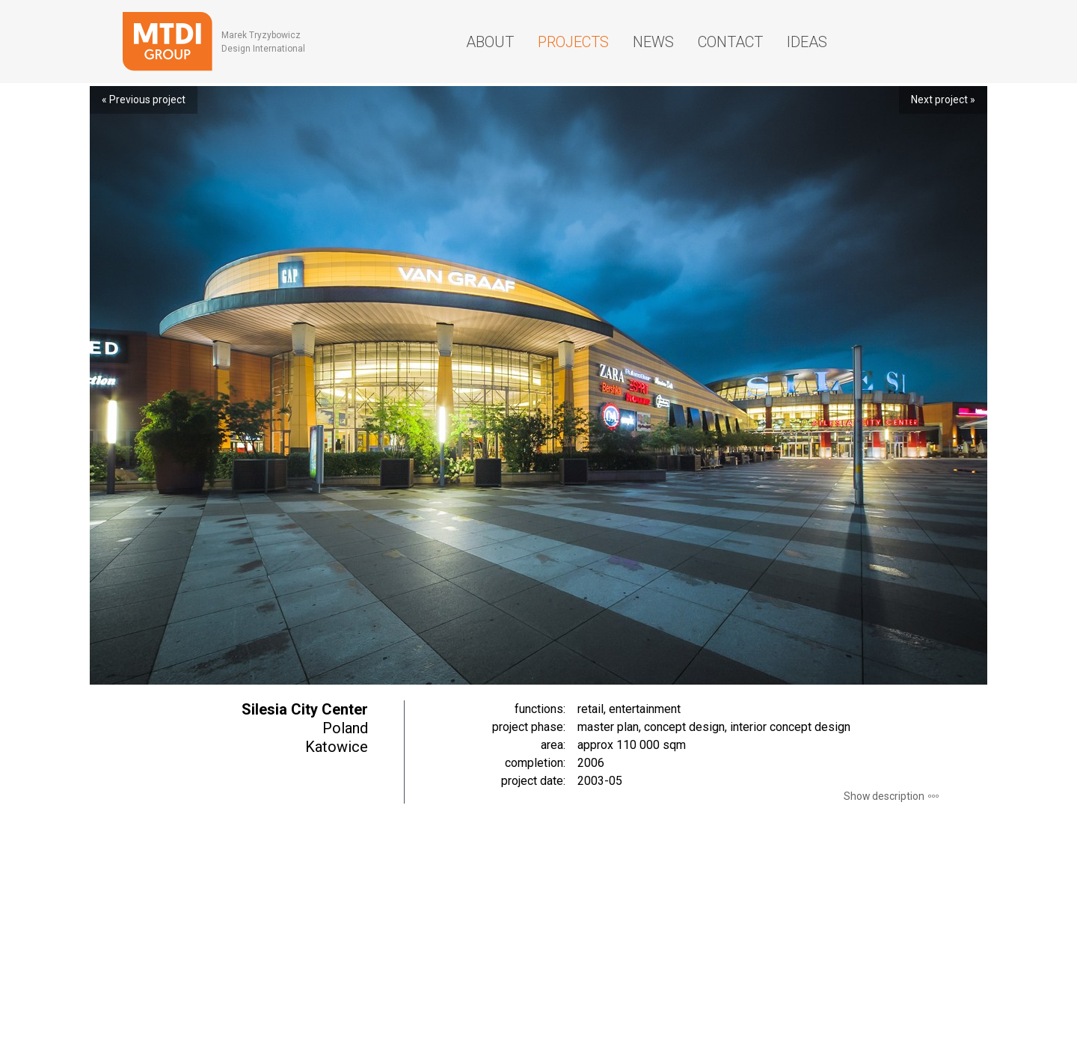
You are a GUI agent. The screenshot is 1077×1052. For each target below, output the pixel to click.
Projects (573, 42)
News (653, 42)
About (490, 42)
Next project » (943, 99)
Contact (730, 42)
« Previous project (143, 99)
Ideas (807, 42)
